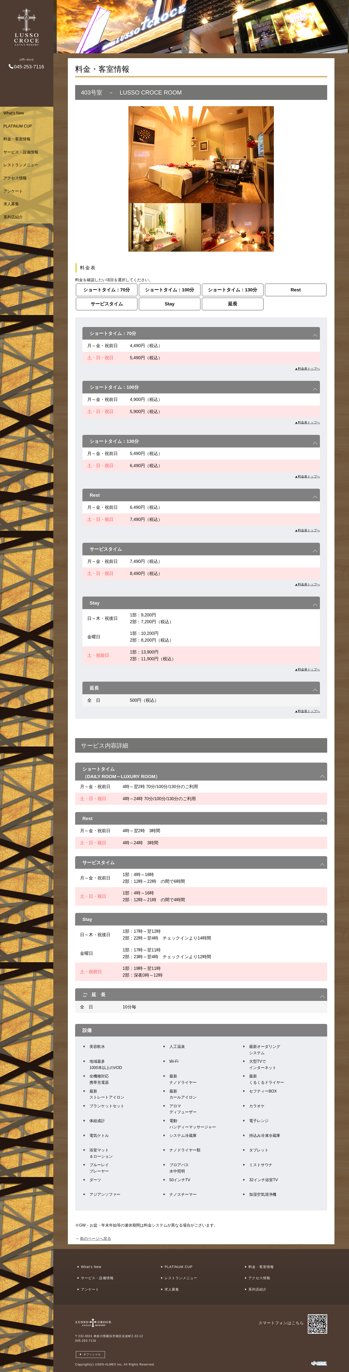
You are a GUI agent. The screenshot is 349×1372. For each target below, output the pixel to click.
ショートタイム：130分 (232, 289)
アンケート (13, 191)
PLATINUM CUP (17, 126)
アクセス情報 (15, 178)
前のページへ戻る (95, 1238)
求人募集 (11, 204)
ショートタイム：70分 (106, 289)
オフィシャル (92, 1354)
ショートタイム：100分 (169, 289)
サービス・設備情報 (20, 152)
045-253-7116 (85, 1340)
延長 (232, 303)
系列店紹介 (13, 217)
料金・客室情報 (17, 139)
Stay (170, 303)
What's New (13, 113)
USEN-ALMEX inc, (109, 1364)
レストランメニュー (20, 165)
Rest (296, 289)
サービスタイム (107, 303)
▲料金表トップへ (307, 368)
